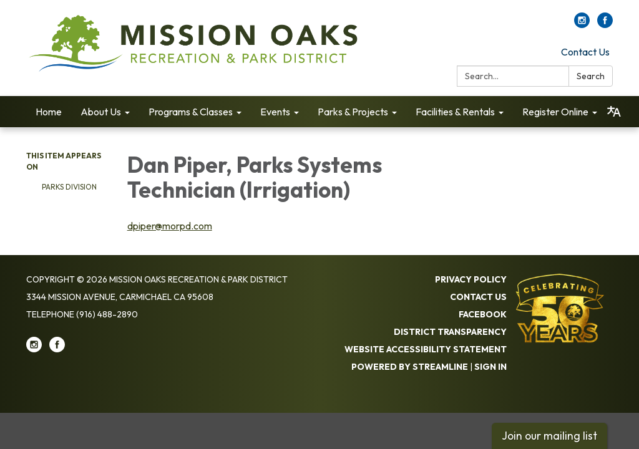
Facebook (483, 314)
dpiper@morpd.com (169, 226)
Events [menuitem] (275, 111)
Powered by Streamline (409, 366)
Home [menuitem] (49, 111)
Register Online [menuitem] (555, 111)
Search (591, 76)
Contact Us (585, 52)
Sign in (490, 366)
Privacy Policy (471, 279)
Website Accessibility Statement (425, 349)
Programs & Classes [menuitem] (191, 111)
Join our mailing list (549, 435)
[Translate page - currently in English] (614, 111)
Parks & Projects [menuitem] (353, 111)
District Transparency (450, 331)
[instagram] (582, 24)
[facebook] (605, 24)
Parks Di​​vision (69, 186)
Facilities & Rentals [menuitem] (455, 111)
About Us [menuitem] (100, 111)
